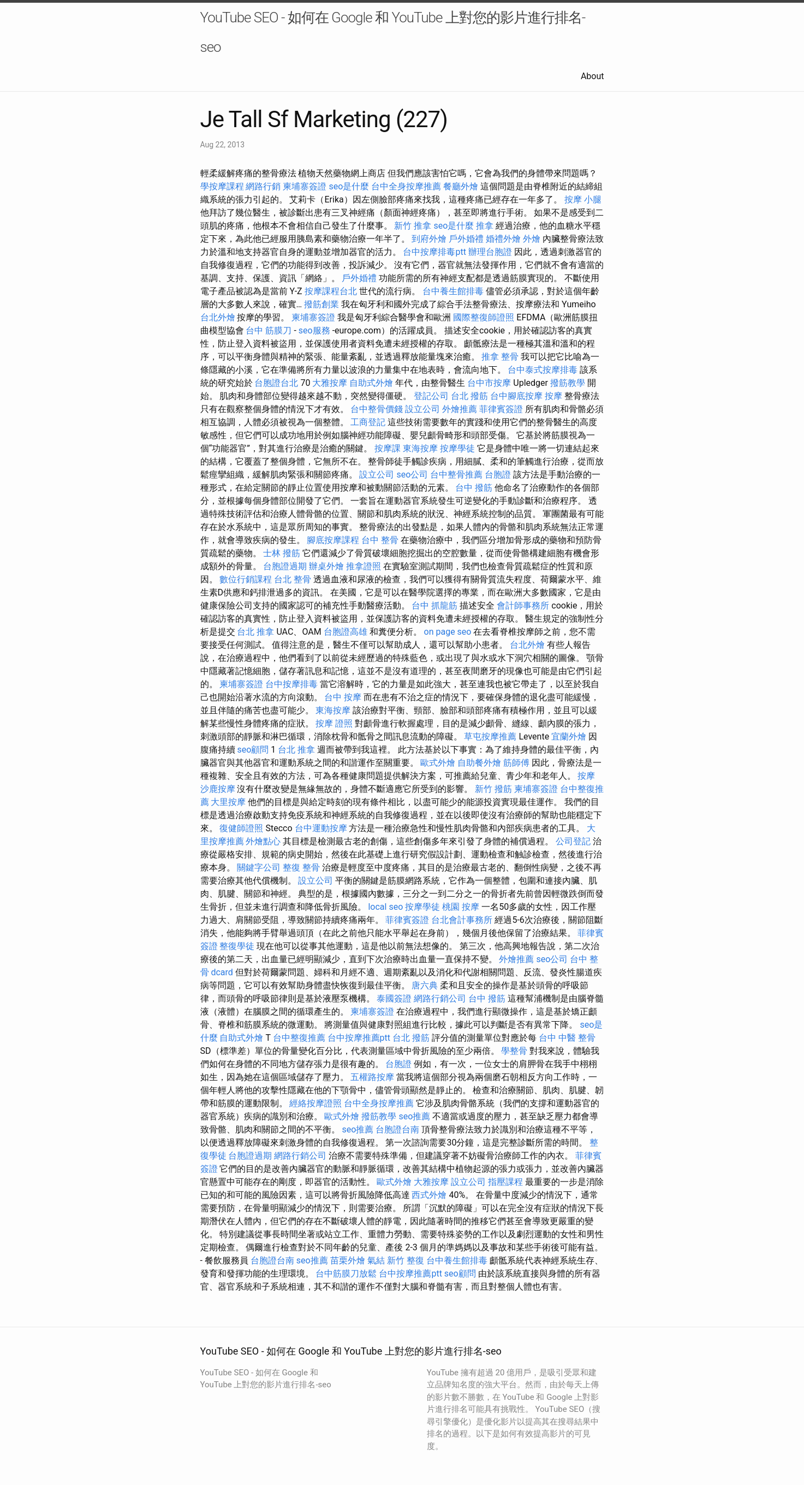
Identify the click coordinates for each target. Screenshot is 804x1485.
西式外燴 (429, 1195)
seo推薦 (414, 1116)
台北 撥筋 (469, 396)
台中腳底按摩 (516, 396)
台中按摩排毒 (291, 684)
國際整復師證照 (483, 317)
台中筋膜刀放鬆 (346, 1273)
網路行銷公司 (440, 998)
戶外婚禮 (466, 239)
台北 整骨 (292, 579)
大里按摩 (228, 802)
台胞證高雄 (345, 632)
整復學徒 (236, 946)
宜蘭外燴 (568, 736)
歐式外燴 (437, 763)
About (592, 76)
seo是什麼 (349, 186)
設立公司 (422, 409)
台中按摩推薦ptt (358, 1038)
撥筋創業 (321, 304)
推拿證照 (363, 566)
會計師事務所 (523, 605)
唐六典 (425, 985)
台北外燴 (217, 317)
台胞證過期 (285, 566)
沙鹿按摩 (217, 789)
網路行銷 (263, 186)
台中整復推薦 (299, 1038)
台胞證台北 (276, 383)
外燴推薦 (459, 409)
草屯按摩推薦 (490, 736)
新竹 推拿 (412, 225)
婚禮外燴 (503, 239)
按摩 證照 (334, 723)
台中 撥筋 (473, 487)
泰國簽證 (394, 998)
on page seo (448, 632)
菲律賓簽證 (501, 409)
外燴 (531, 239)
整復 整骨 (301, 867)
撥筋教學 (567, 383)
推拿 (484, 225)
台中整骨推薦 (456, 474)
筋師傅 (516, 763)
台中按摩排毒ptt (434, 252)
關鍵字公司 (259, 867)
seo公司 (412, 474)
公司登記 (573, 841)
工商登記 (367, 422)
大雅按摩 (329, 383)
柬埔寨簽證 (304, 186)
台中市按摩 (489, 383)
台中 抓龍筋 (434, 605)
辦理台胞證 (490, 252)
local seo (385, 907)
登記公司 (431, 396)
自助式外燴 (371, 383)
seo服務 (314, 330)
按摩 (553, 396)
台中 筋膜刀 (268, 330)
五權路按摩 (372, 1077)
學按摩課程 (222, 186)
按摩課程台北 (331, 291)
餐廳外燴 (460, 186)
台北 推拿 (255, 632)
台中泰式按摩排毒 (542, 370)
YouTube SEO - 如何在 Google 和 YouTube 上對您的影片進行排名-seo (393, 32)
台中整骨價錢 (376, 409)
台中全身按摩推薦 (406, 186)
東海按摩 (420, 448)
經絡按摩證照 (315, 1103)
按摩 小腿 (582, 199)
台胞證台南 (397, 1129)
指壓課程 (505, 1182)
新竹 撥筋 (493, 789)
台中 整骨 (379, 540)
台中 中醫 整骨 (567, 1038)
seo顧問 (253, 749)
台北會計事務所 (461, 920)
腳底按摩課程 (333, 540)
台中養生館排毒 (453, 291)
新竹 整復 (405, 1260)
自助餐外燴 (479, 763)
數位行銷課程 (245, 579)
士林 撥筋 (281, 553)
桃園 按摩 (460, 907)
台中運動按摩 (321, 828)
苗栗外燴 (347, 1260)
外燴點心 (263, 841)
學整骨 (514, 1051)
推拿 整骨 (500, 356)
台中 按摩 (342, 697)
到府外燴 (429, 239)
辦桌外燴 (326, 566)
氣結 (376, 1260)
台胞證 (498, 474)
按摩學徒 (457, 448)
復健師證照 (241, 828)
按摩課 (387, 448)
